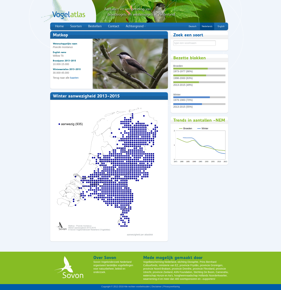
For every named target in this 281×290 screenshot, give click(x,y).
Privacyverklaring (171, 286)
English (221, 26)
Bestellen (95, 26)
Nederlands (207, 26)
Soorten (76, 26)
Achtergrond (136, 26)
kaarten (74, 77)
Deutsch (192, 26)
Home (59, 26)
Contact (113, 26)
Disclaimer (156, 286)
